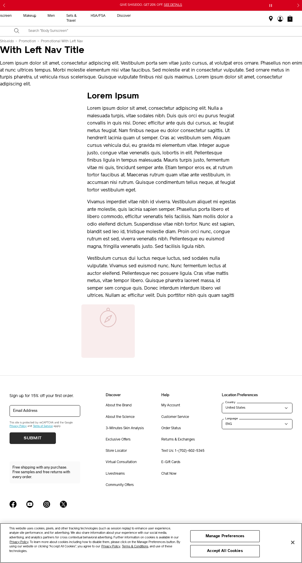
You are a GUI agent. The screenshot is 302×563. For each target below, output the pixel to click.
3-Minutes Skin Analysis (125, 428)
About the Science (120, 417)
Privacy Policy (18, 426)
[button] (290, 18)
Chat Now (168, 474)
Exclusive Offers (118, 439)
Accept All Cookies (225, 551)
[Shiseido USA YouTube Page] (29, 504)
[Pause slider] (270, 5)
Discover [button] (262, 16)
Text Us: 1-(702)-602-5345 (182, 451)
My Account (170, 405)
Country (230, 402)
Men (189, 16)
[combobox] (156, 31)
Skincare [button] (114, 16)
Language (231, 418)
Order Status (171, 428)
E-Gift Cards (170, 462)
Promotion (27, 41)
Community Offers (120, 485)
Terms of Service (43, 426)
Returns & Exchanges (178, 439)
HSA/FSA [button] (236, 16)
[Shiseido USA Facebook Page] (13, 504)
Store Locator (116, 451)
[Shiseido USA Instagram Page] (46, 504)
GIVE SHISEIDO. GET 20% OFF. (151, 5)
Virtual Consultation (121, 462)
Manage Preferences (225, 536)
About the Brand (118, 405)
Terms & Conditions (135, 546)
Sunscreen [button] (141, 16)
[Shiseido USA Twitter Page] (63, 504)
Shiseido (7, 41)
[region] (151, 543)
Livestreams (115, 474)
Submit (33, 438)
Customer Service (175, 417)
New (92, 16)
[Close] (292, 542)
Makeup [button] (167, 16)
